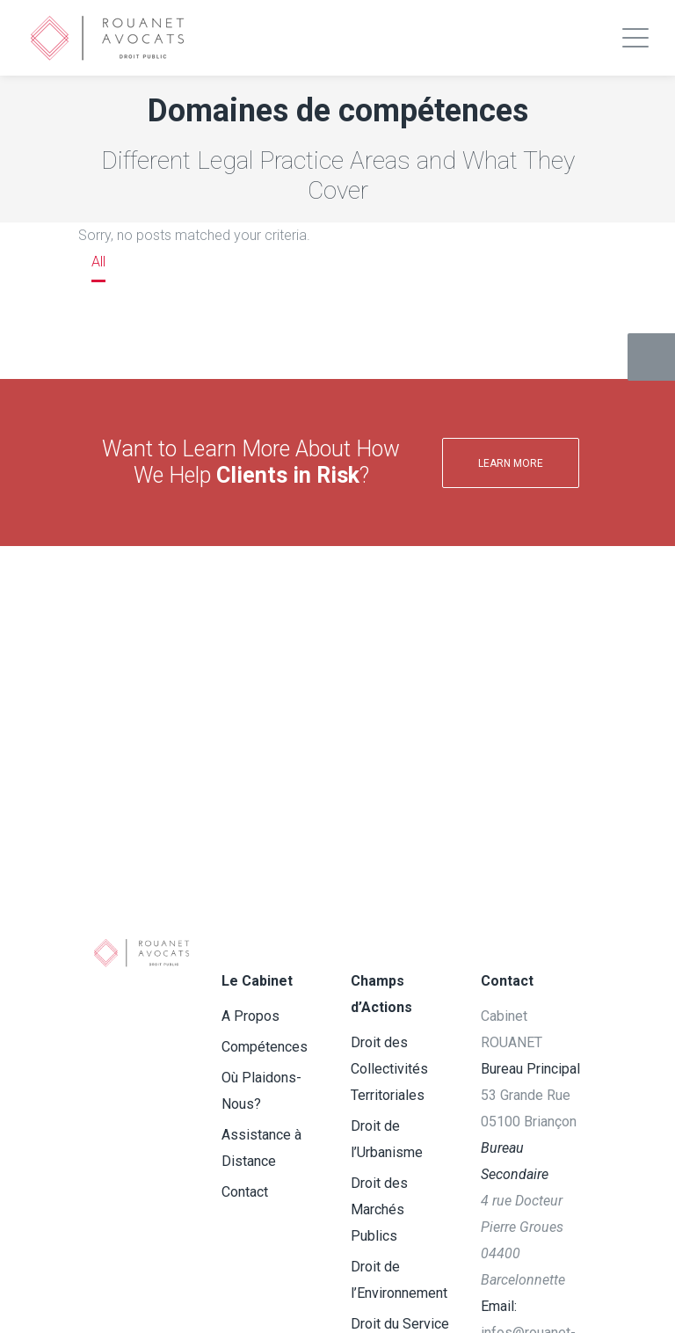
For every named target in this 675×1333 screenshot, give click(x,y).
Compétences (264, 1046)
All (98, 261)
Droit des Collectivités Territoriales (389, 1069)
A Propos (250, 1016)
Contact (244, 1192)
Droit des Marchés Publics (379, 1209)
